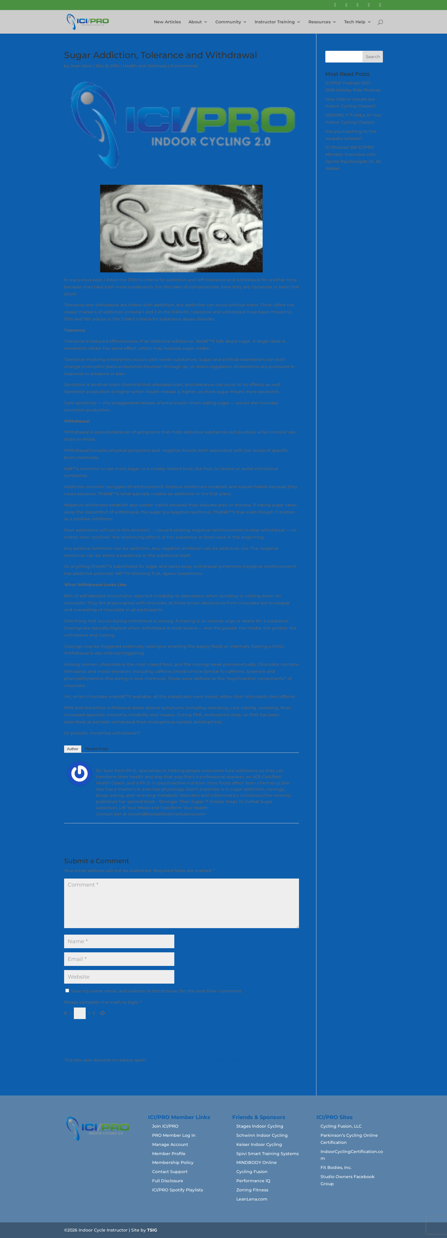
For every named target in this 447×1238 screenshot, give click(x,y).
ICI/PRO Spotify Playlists (177, 1190)
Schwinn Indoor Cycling (262, 1135)
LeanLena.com (251, 1199)
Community (228, 22)
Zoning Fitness (252, 1190)
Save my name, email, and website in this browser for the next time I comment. (156, 991)
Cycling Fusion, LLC (341, 1126)
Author (72, 749)
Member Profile (169, 1153)
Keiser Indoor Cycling (259, 1144)
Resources (319, 22)
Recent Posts (96, 749)
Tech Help (354, 22)
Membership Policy (173, 1162)
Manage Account (170, 1144)
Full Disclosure (167, 1180)
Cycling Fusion (252, 1171)
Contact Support (170, 1171)
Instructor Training (275, 22)
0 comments (184, 65)
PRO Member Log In (174, 1135)
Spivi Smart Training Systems (267, 1153)
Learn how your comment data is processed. (195, 1060)
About (195, 22)
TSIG (152, 1230)
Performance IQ (253, 1180)
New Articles (167, 22)
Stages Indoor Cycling (259, 1126)
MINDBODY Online (256, 1162)
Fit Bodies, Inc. (336, 1167)
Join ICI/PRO (165, 1126)
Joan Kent (81, 65)
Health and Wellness (145, 65)
